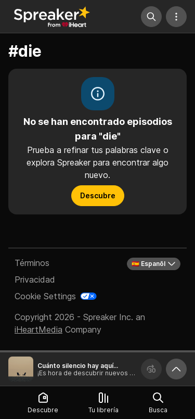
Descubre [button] (97, 195)
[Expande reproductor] (176, 369)
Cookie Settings (45, 296)
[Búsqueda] (151, 16)
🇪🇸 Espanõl (154, 264)
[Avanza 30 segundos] (151, 369)
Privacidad (35, 279)
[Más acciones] (176, 16)
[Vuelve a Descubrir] (52, 16)
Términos (32, 263)
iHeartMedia (38, 329)
